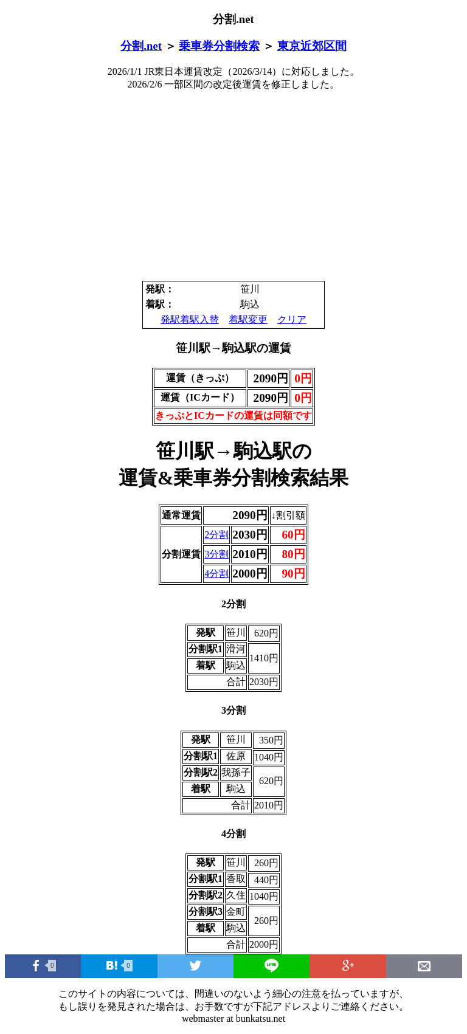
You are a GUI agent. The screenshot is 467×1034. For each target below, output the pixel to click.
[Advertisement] (233, 186)
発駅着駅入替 (190, 319)
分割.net (141, 46)
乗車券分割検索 (219, 46)
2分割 (216, 534)
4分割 (216, 573)
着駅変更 (248, 319)
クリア (291, 319)
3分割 (216, 554)
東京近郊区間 (312, 46)
